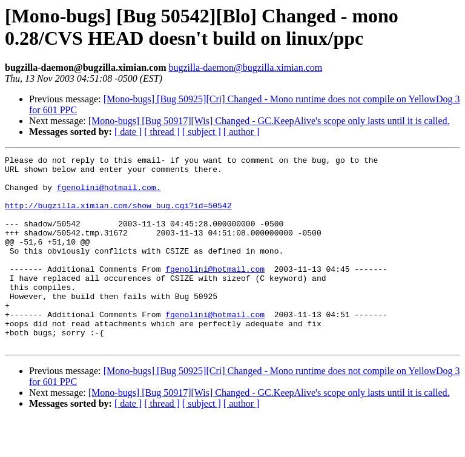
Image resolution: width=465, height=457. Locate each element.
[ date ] (128, 132)
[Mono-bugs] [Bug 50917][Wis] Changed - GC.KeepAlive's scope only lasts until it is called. (269, 121)
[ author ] (241, 132)
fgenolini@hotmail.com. (109, 194)
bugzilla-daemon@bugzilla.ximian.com (245, 67)
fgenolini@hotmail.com (215, 292)
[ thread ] (162, 132)
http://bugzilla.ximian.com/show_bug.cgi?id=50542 (118, 216)
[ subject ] (201, 132)
